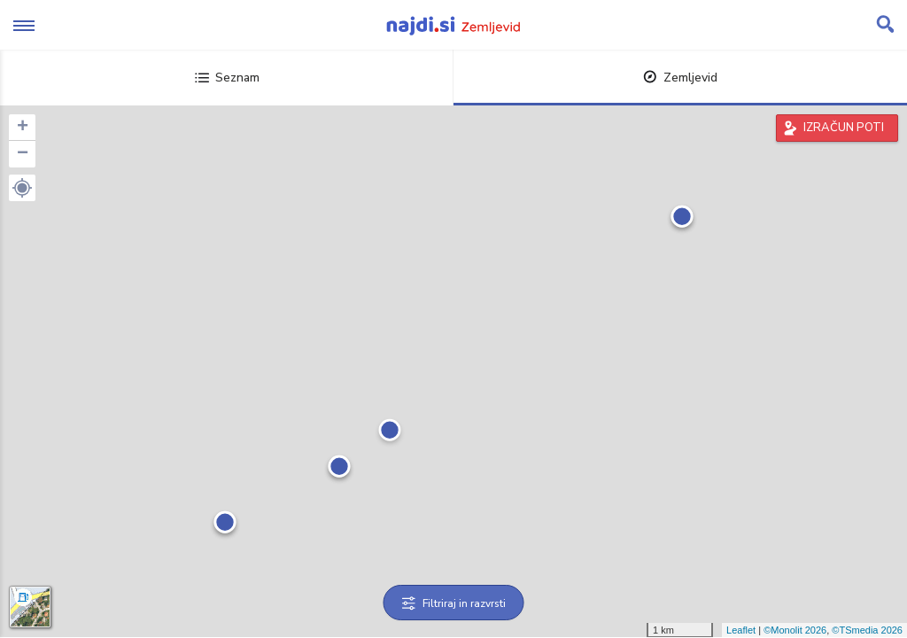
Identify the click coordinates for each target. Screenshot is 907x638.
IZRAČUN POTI (843, 128)
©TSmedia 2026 (867, 630)
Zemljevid (680, 77)
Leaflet (741, 630)
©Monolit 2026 (795, 630)
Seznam (227, 77)
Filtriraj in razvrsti (454, 603)
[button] (22, 188)
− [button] (22, 154)
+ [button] (22, 127)
